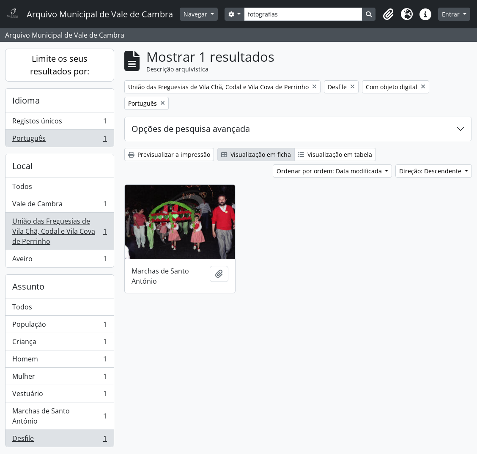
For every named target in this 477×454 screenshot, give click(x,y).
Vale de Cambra (59, 206)
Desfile (59, 440)
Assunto (28, 286)
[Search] (303, 14)
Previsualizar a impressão (169, 154)
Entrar (451, 14)
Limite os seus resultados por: (59, 65)
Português (59, 140)
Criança (59, 343)
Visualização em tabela (335, 154)
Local (22, 166)
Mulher (59, 378)
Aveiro (59, 260)
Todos (22, 186)
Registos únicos (59, 123)
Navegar (196, 14)
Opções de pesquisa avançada (191, 128)
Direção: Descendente (431, 171)
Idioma (26, 100)
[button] (388, 14)
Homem (59, 361)
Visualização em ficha (256, 154)
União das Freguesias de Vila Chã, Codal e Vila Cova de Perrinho (59, 231)
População (59, 326)
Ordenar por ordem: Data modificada (330, 171)
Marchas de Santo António (59, 416)
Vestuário (59, 395)
